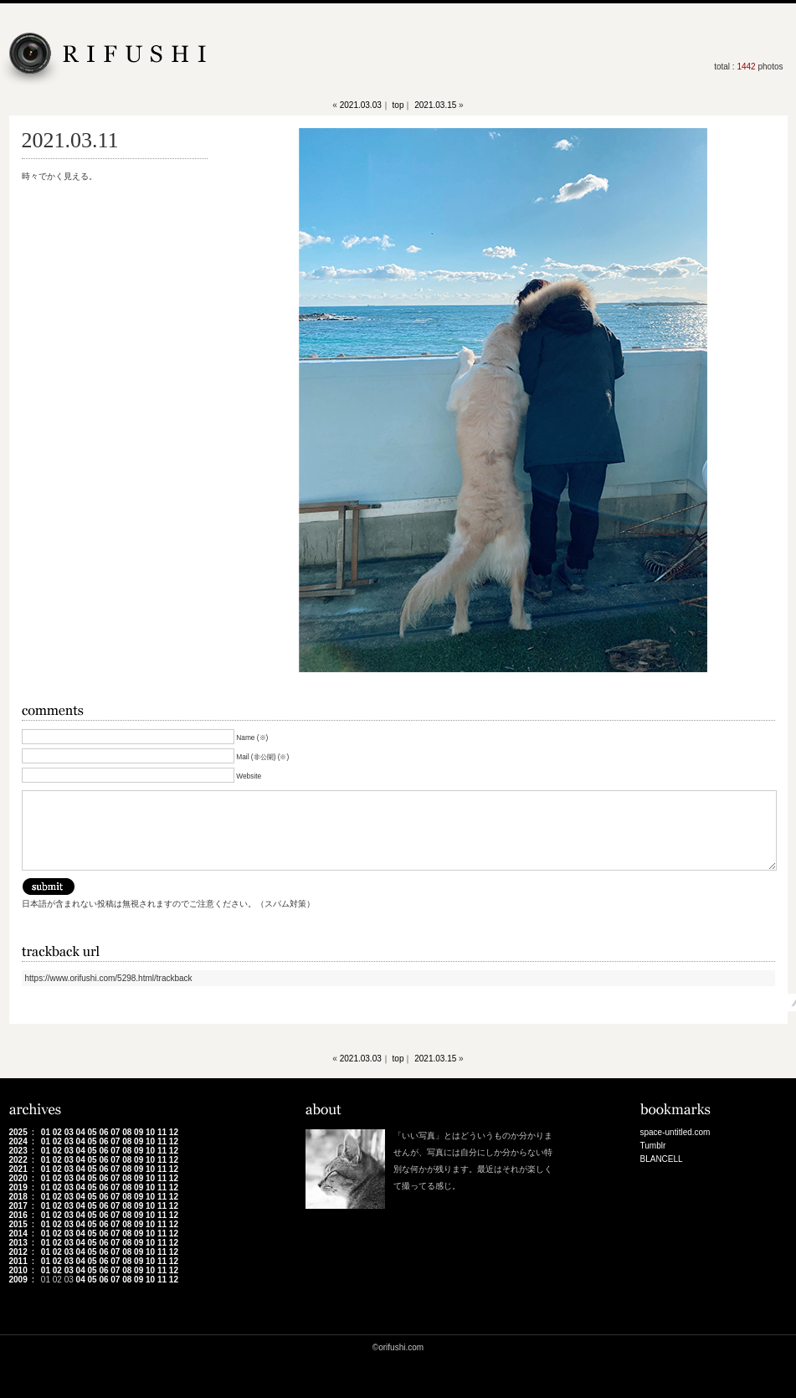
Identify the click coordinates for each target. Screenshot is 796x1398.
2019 (18, 1187)
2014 (18, 1233)
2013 (18, 1242)
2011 (18, 1261)
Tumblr (653, 1145)
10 (150, 1132)
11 (162, 1132)
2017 (18, 1205)
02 (57, 1132)
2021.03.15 (435, 105)
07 (115, 1132)
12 (173, 1132)
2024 (18, 1141)
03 (69, 1132)
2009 (18, 1279)
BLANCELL (661, 1159)
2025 (18, 1132)
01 (45, 1132)
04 (80, 1132)
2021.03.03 (361, 105)
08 (126, 1132)
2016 (18, 1215)
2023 (18, 1150)
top (398, 105)
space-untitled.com (675, 1132)
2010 (18, 1270)
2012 (18, 1252)
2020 (18, 1178)
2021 (18, 1169)
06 (103, 1132)
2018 (18, 1196)
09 (138, 1132)
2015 (18, 1224)
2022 (18, 1159)
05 (91, 1132)
